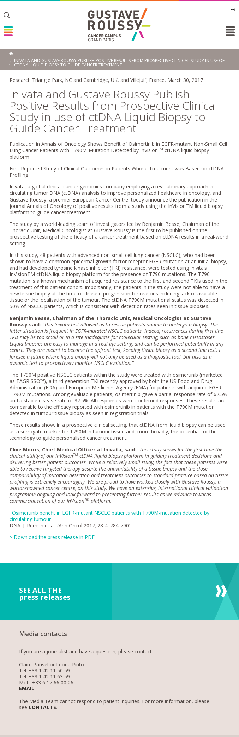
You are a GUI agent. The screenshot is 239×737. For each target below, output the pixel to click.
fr (233, 9)
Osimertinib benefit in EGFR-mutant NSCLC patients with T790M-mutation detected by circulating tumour (109, 515)
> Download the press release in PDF (52, 537)
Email (26, 688)
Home (11, 54)
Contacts (42, 708)
